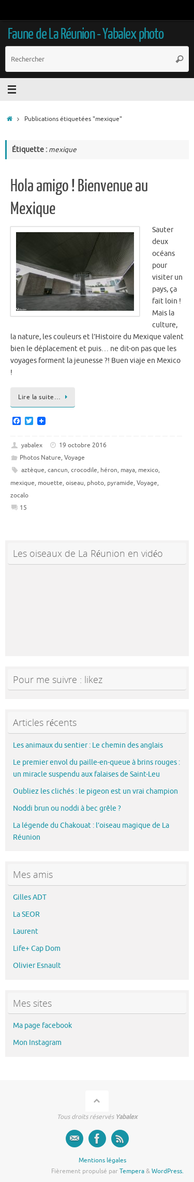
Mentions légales (102, 1160)
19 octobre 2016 (83, 445)
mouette (50, 483)
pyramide (120, 483)
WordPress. (168, 1171)
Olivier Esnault (37, 965)
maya (128, 470)
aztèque (32, 470)
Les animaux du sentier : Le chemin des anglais (88, 745)
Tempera (132, 1171)
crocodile (84, 470)
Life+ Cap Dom (37, 948)
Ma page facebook (42, 1025)
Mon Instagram (37, 1042)
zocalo (19, 495)
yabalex (31, 445)
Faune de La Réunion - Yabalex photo (85, 34)
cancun (58, 470)
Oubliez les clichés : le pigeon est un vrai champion (95, 791)
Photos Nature (40, 457)
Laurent (25, 931)
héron (108, 470)
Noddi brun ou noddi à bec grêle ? (67, 808)
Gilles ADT (30, 897)
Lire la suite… (44, 397)
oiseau (75, 483)
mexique (22, 483)
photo (95, 483)
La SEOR (26, 914)
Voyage (74, 457)
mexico (148, 470)
